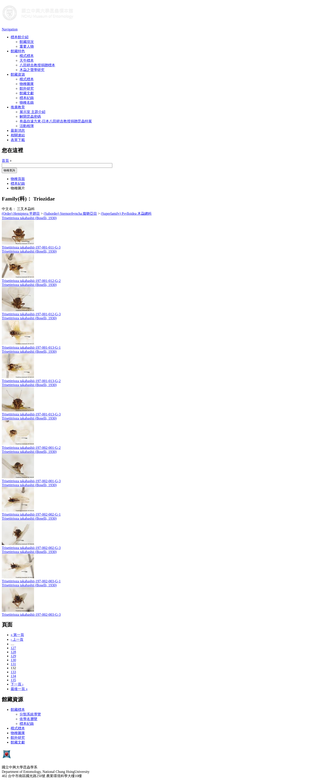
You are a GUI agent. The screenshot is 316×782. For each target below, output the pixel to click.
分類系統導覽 (30, 714)
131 (13, 664)
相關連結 (18, 135)
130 (13, 660)
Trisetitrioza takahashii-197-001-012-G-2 (31, 281)
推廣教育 (18, 107)
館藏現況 (27, 42)
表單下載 (18, 140)
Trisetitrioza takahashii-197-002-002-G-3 (31, 548)
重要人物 (27, 46)
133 (13, 672)
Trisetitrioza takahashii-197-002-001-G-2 (31, 448)
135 (13, 680)
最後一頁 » (19, 689)
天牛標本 (27, 60)
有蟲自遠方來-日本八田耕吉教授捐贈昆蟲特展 (56, 121)
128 (13, 652)
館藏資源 (18, 74)
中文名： (9, 209)
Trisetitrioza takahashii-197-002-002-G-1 (31, 514)
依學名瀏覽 (28, 719)
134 (13, 676)
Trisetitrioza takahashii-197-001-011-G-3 (31, 247)
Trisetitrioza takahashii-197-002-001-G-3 (31, 481)
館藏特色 (18, 51)
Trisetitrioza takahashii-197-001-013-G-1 (31, 347)
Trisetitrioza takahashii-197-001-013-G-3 (31, 414)
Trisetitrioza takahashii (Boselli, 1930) (29, 218)
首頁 (5, 160)
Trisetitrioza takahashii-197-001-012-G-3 (31, 314)
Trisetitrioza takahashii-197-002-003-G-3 (31, 614)
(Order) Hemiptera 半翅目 (21, 213)
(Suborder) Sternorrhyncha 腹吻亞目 (70, 213)
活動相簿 (27, 126)
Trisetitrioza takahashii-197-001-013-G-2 (31, 381)
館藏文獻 (27, 93)
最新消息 (18, 130)
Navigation (10, 29)
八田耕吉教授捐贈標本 (37, 65)
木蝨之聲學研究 (32, 70)
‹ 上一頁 (17, 639)
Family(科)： (17, 199)
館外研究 (27, 88)
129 (13, 656)
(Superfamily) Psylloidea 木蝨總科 (126, 213)
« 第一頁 (17, 635)
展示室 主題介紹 (32, 112)
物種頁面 (18, 179)
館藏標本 (18, 709)
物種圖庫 (27, 84)
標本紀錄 (27, 98)
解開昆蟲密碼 (30, 116)
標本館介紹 (19, 37)
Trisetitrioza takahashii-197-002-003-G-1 (31, 581)
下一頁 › (17, 684)
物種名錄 (27, 102)
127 (13, 648)
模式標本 (27, 56)
